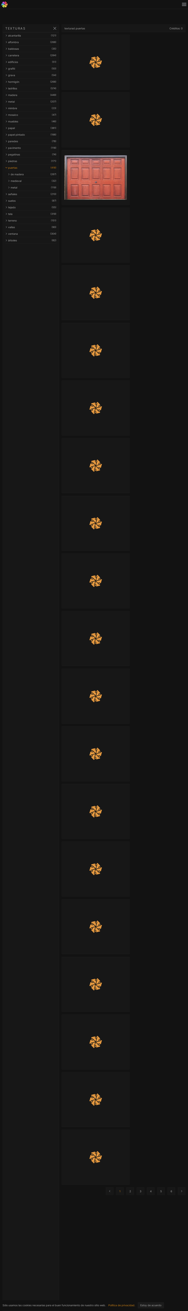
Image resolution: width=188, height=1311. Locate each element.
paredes (30, 141)
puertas (30, 167)
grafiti (30, 68)
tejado (30, 207)
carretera (30, 55)
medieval (32, 181)
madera (30, 95)
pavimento (30, 148)
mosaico (30, 115)
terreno (30, 220)
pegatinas (30, 154)
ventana (30, 234)
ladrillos (30, 88)
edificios (30, 62)
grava (30, 75)
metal (30, 101)
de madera (32, 174)
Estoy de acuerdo (150, 1305)
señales (30, 194)
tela (30, 214)
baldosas (30, 49)
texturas (69, 28)
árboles (30, 240)
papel (30, 128)
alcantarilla (30, 35)
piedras (30, 161)
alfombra (30, 42)
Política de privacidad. (121, 1305)
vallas (30, 227)
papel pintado (30, 134)
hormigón (30, 82)
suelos (30, 200)
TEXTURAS (15, 28)
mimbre (30, 108)
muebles (30, 121)
